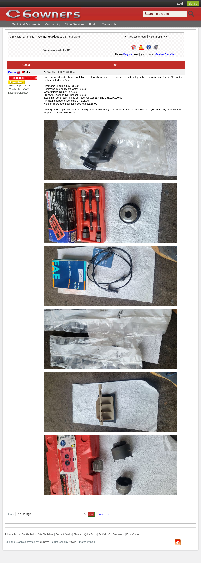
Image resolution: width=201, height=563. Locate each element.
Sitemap (78, 534)
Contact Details (64, 534)
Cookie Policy (29, 534)
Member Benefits (164, 54)
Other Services (74, 24)
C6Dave (44, 541)
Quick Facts (90, 534)
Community (52, 24)
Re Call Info (105, 534)
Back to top (104, 514)
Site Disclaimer (46, 534)
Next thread (155, 36)
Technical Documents (26, 24)
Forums (30, 36)
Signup (192, 3)
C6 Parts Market (72, 36)
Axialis (72, 541)
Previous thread (137, 36)
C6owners (15, 36)
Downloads (118, 534)
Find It (93, 24)
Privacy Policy (12, 534)
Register (128, 54)
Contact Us (109, 24)
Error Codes (132, 534)
